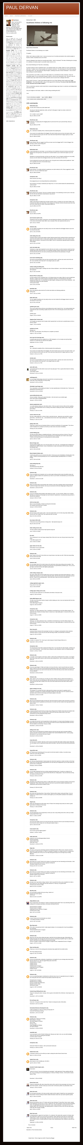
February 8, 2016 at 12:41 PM (36, 775)
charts (13, 55)
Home (52, 1127)
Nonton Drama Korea (62, 1053)
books (8, 50)
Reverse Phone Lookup (35, 275)
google (19, 73)
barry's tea (15, 46)
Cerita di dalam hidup (34, 840)
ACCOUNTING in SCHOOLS (64, 632)
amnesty (14, 42)
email (21, 67)
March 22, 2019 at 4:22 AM (35, 1055)
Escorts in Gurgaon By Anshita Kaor (37, 982)
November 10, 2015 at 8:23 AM (36, 672)
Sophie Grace (33, 1051)
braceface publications (20, 15)
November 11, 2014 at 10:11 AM (36, 478)
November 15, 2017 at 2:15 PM (36, 1003)
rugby (12, 101)
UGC (13, 113)
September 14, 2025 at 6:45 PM (36, 1122)
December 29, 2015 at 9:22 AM (36, 735)
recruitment (13, 100)
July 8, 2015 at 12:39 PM (35, 579)
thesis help (49, 772)
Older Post (74, 1127)
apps (14, 43)
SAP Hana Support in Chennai (36, 1021)
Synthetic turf (32, 330)
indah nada (32, 836)
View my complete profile (11, 33)
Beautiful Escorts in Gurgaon (36, 981)
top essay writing (70, 555)
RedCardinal (32, 105)
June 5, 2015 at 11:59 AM (35, 549)
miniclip (31, 358)
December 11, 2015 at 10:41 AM (36, 725)
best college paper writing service (65, 485)
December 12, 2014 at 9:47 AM (36, 487)
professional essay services (67, 494)
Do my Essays (33, 1000)
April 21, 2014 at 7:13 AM (35, 438)
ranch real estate (33, 247)
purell (17, 98)
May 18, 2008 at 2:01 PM (35, 115)
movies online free (34, 414)
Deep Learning (33, 947)
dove (11, 67)
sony (19, 105)
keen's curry (12, 84)
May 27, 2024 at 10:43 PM (35, 1096)
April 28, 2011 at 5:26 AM (35, 262)
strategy (8, 107)
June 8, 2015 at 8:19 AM (35, 558)
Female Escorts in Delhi (35, 910)
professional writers (40, 700)
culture (16, 62)
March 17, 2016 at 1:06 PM (35, 815)
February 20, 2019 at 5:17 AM (36, 1038)
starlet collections (57, 1116)
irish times (12, 81)
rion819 (43, 1138)
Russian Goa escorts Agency (36, 893)
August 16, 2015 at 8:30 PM (35, 604)
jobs (17, 82)
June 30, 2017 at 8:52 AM (35, 931)
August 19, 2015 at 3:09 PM (35, 634)
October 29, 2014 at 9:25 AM (36, 468)
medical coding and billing (36, 266)
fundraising (18, 72)
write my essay (33, 502)
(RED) (7, 38)
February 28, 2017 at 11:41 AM (36, 865)
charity (19, 54)
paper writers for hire (34, 545)
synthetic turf (33, 328)
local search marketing (35, 257)
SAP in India (32, 1022)
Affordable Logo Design (35, 386)
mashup (18, 86)
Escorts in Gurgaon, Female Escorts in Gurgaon (40, 941)
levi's (10, 85)
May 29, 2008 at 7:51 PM (35, 195)
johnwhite (32, 288)
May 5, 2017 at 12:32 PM (35, 912)
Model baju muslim (34, 842)
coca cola (18, 58)
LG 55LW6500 (40, 398)
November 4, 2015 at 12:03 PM (36, 661)
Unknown (32, 226)
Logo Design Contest (34, 371)
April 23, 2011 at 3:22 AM (35, 243)
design (19, 64)
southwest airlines (40, 99)
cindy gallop (18, 55)
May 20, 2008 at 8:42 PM (35, 163)
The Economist (9, 110)
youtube (10, 117)
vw (11, 114)
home (6, 15)
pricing (10, 98)
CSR (12, 62)
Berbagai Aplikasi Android (44, 838)
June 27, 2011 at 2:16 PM (35, 293)
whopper (15, 114)
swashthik (32, 1032)
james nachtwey (18, 81)
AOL (7, 43)
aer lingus (10, 41)
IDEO (15, 77)
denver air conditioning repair (68, 649)
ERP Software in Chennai (35, 1019)
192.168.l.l (47, 1061)
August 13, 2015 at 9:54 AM (35, 594)
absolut (12, 38)
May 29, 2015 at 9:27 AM (35, 523)
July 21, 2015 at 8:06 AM (35, 586)
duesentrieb (35, 47)
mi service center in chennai (35, 1036)
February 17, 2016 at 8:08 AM (36, 806)
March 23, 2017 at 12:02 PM (36, 886)
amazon (20, 41)
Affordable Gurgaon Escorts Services (37, 864)
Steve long (32, 629)
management (11, 86)
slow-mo (12, 102)
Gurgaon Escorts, (33, 964)
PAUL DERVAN (22, 7)
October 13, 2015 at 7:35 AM (36, 650)
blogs (15, 48)
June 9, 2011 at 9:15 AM (35, 284)
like (13, 85)
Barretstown (8, 46)
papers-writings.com (34, 688)
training (7, 112)
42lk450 (44, 398)
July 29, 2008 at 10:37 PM (35, 206)
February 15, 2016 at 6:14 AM (36, 787)
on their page (49, 82)
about (11, 15)
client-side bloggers (14, 57)
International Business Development (38, 1007)
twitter (45, 99)
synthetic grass (33, 306)
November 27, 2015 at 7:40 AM (36, 705)
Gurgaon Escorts (33, 963)
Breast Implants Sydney (35, 453)
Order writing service (34, 527)
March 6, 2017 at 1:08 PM (35, 876)
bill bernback (10, 48)
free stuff (8, 72)
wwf (20, 116)
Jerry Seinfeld (13, 82)
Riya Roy (32, 890)
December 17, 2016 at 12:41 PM (36, 855)
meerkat (7, 89)
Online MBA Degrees (34, 598)
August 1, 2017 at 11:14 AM (35, 943)
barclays (17, 44)
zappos (14, 117)
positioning (8, 97)
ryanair (15, 101)
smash (17, 102)
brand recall (15, 51)
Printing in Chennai (59, 1072)
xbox (7, 117)
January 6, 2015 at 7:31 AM (35, 498)
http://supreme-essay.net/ (49, 529)
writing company (67, 610)
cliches (7, 57)
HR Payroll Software (34, 1026)
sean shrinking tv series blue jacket (63, 1103)
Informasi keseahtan (34, 839)
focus (8, 71)
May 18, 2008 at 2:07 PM (35, 124)
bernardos (20, 47)
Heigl (31, 848)
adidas (14, 39)
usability (17, 113)
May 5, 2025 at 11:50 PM (35, 1109)
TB (7, 109)
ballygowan (10, 44)
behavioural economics (11, 47)
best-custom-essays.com (39, 822)
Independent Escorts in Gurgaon (36, 967)
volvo (8, 114)
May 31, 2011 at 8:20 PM (35, 271)
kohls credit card (33, 398)
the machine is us (17, 110)
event (8, 68)
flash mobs (15, 69)
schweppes (20, 101)
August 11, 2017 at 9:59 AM (35, 970)
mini (16, 89)
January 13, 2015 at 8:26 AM (36, 506)
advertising (19, 39)
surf (13, 107)
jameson (7, 82)
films (10, 69)
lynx (21, 85)
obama (9, 93)
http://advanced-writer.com (65, 722)
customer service (33, 99)
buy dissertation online (67, 1085)
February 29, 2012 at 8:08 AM (36, 428)
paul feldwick (8, 94)
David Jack (32, 1091)
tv (15, 112)
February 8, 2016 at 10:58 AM (36, 765)
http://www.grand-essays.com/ (54, 852)
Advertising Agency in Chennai (48, 1072)
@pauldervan (12, 121)
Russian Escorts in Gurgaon (35, 907)
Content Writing (33, 432)
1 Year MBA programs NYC (35, 539)
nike (14, 92)
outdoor (17, 93)
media (19, 88)
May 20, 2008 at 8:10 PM (35, 145)
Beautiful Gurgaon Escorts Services (37, 874)
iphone (7, 81)
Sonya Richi (32, 750)
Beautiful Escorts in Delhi (35, 984)
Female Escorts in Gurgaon (35, 962)
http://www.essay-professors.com (45, 762)
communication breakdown (17, 59)
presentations (14, 97)
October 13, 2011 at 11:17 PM (36, 353)
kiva (19, 84)
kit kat (17, 84)
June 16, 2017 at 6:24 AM (35, 921)
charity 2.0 (8, 55)
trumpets (11, 112)
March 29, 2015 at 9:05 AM (35, 516)
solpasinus (15, 105)
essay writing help (38, 380)
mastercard (8, 88)
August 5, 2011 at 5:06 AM (35, 315)
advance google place (35, 404)
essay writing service (59, 812)
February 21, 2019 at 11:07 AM (36, 1047)
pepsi (19, 94)
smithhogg (32, 377)
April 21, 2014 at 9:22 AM (35, 459)
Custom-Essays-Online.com (60, 640)
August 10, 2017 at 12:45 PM (36, 953)
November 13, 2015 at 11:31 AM (36, 694)
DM (17, 65)
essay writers (37, 658)
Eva (30, 535)
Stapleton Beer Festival (35, 319)
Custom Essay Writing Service (36, 991)
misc (21, 89)
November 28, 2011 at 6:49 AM (36, 391)
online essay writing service (61, 564)
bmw (19, 48)
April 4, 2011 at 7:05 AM (35, 222)
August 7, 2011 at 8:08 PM (35, 324)
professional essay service (45, 713)
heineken (16, 76)
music (16, 90)
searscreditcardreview (35, 395)
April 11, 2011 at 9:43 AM (35, 231)
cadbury (18, 53)
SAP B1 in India (33, 1023)
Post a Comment (31, 1124)
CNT (13, 58)
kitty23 (31, 801)
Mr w (13, 90)
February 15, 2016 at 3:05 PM (36, 797)
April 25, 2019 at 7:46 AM (35, 1062)
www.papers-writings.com (51, 691)
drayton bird (16, 67)
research (7, 101)
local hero (17, 85)
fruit (14, 72)
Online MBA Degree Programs (36, 602)
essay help (37, 229)
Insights (13, 80)
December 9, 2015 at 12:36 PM (36, 715)
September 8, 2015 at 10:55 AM (36, 641)
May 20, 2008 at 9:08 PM (35, 172)
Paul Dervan (32, 119)
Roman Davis (33, 1082)
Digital (8, 65)
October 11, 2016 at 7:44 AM (36, 832)
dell (16, 64)
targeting (20, 107)
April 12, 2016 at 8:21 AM (35, 824)
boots (16, 50)
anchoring (19, 42)
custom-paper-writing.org (53, 474)
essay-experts (33, 828)
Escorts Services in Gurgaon (36, 906)
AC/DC (17, 38)
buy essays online (34, 520)
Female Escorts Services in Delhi (37, 884)
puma (13, 98)
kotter (7, 85)
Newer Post (29, 1127)
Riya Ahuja (32, 925)
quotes (20, 98)
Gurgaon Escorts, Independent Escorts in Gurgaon (60, 941)
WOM (12, 116)
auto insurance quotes (35, 217)
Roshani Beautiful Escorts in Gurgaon (37, 929)
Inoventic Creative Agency (36, 1067)
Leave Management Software (36, 1025)
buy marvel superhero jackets (67, 1094)
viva (21, 113)
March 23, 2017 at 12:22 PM (36, 896)
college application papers (36, 583)
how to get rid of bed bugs (36, 337)
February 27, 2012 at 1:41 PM (36, 410)
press (20, 97)
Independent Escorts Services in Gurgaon (38, 909)
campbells (8, 54)
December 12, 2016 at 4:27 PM (36, 844)
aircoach (15, 41)
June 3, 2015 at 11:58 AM (35, 541)
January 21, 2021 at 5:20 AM (36, 1087)
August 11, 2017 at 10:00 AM (36, 987)
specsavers (18, 106)
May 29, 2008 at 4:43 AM (35, 186)
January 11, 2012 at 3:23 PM (36, 400)
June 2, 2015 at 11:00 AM (35, 531)
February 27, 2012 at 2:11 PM (36, 419)
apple (10, 43)
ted (10, 109)
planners (7, 95)
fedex (18, 68)
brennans (13, 53)
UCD (9, 113)
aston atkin (32, 367)
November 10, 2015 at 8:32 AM (36, 684)
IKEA (19, 77)
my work (30, 15)
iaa (12, 77)
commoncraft (8, 59)
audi (17, 43)
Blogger (52, 1138)
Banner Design (33, 443)
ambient (9, 42)
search (8, 102)
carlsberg (13, 54)
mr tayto (9, 90)
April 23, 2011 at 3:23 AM (35, 253)
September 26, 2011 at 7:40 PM (36, 342)
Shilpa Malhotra (33, 900)
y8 (30, 346)
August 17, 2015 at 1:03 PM (35, 615)
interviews (18, 80)
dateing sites (32, 291)
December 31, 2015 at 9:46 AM (36, 746)
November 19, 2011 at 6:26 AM (36, 382)
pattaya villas (33, 423)
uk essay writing (46, 380)
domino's (7, 67)
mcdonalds (14, 88)
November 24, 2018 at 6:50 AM (36, 1028)
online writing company (35, 572)
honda (9, 77)
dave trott (12, 64)
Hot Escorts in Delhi (34, 985)
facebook (13, 68)
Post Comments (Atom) (37, 1129)
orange (12, 93)
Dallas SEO (32, 297)
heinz (21, 76)
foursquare (19, 71)
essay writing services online (40, 781)
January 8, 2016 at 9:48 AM (35, 755)
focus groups (13, 71)
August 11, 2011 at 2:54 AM (35, 333)
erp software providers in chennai (37, 919)
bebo (19, 46)
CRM (8, 62)
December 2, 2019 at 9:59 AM (36, 1078)
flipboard (20, 69)
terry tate (18, 109)
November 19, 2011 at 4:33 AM (36, 373)
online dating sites (34, 235)
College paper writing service (36, 590)
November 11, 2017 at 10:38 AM (36, 996)
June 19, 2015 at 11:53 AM (35, 568)
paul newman (14, 94)
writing (15, 116)
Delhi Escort (32, 895)
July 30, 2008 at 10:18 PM (35, 213)
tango (16, 107)
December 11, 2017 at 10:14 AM (36, 1012)
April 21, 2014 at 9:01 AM (35, 449)
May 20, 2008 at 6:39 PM (35, 136)
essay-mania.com (63, 803)
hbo (8, 76)
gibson (7, 73)
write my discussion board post (50, 1045)
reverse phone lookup (34, 282)
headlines (11, 76)
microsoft (12, 89)
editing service (33, 729)
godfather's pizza (13, 73)
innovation (8, 80)
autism (21, 43)
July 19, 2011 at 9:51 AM (35, 302)
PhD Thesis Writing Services (36, 951)
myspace (20, 90)
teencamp (14, 109)
